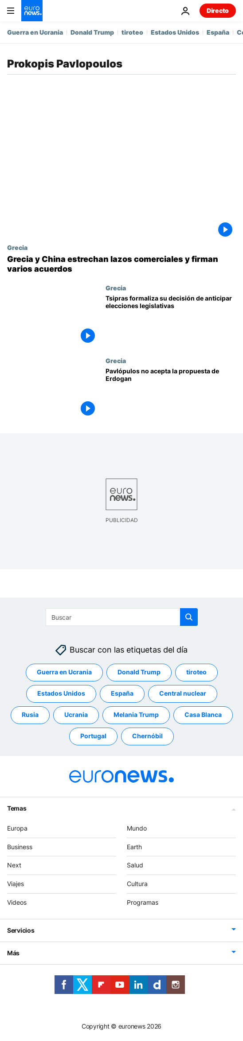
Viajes (15, 883)
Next (14, 865)
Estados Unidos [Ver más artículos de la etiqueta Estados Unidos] (61, 693)
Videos (17, 902)
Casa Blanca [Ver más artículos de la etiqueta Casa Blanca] (203, 714)
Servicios (20, 930)
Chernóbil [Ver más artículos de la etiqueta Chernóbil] (147, 736)
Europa (17, 828)
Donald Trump (92, 32)
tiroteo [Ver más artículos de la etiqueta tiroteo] (196, 672)
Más (13, 953)
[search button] (189, 617)
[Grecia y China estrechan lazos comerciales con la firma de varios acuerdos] (121, 263)
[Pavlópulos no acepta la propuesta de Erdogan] (171, 393)
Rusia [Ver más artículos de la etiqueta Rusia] (30, 714)
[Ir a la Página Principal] (32, 10)
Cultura (137, 883)
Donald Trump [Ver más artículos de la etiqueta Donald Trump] (139, 672)
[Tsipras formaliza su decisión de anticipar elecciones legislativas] (171, 320)
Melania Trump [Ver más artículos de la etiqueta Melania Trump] (136, 714)
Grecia (17, 247)
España (218, 32)
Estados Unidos (175, 32)
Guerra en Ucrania (35, 32)
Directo (218, 10)
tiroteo (132, 32)
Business (19, 846)
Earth (134, 846)
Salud (135, 865)
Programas (142, 902)
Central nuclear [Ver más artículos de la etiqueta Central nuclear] (182, 693)
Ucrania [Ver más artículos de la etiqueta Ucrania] (76, 714)
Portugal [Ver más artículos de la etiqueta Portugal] (93, 736)
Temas (17, 808)
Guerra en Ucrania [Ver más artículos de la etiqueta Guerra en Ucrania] (64, 672)
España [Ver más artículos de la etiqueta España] (122, 693)
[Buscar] (122, 617)
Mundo (137, 828)
